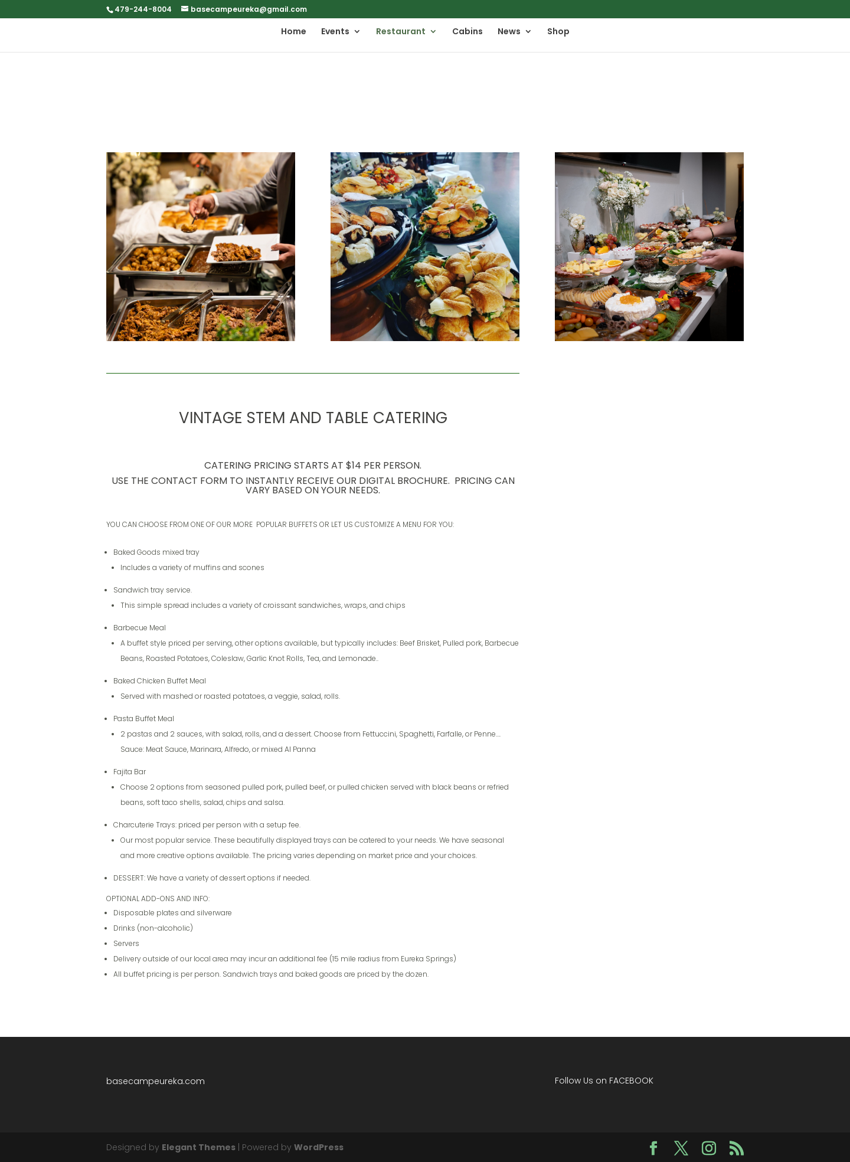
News (509, 32)
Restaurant (401, 32)
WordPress (319, 1147)
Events (335, 32)
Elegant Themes (199, 1147)
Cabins (467, 32)
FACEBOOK (631, 1080)
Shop (558, 32)
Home (293, 32)
